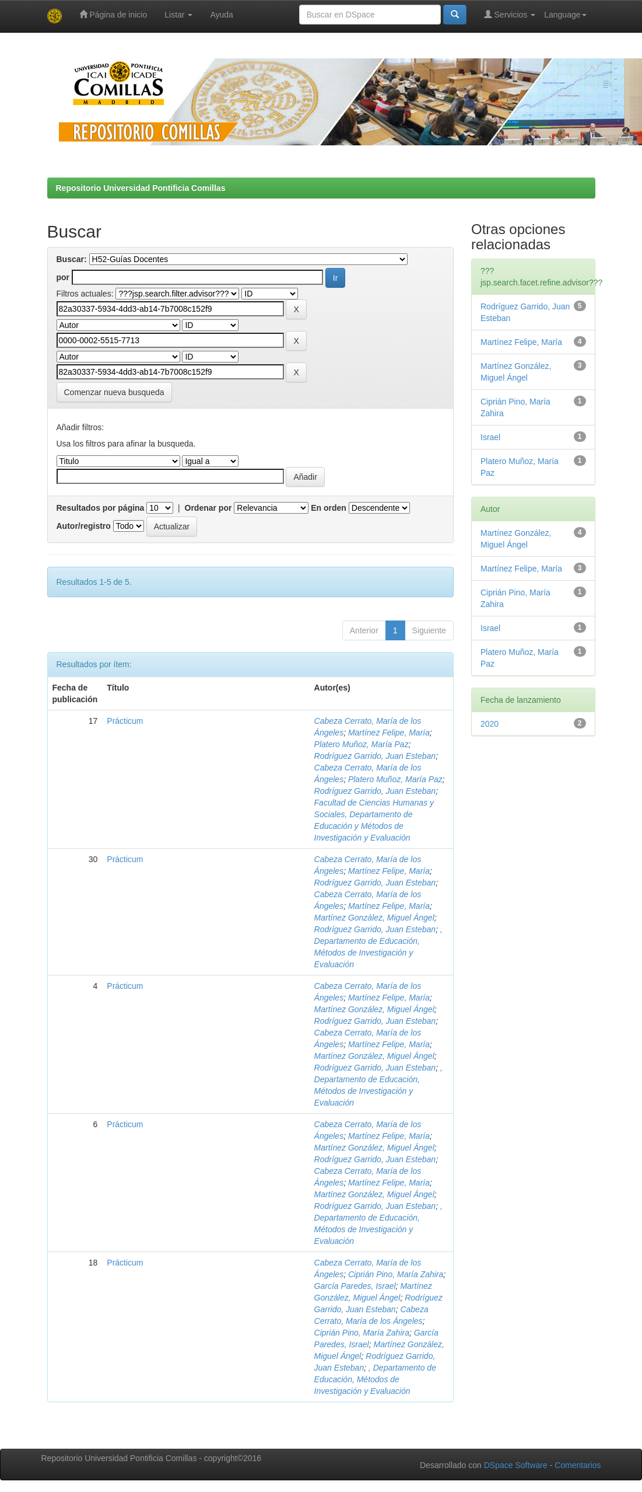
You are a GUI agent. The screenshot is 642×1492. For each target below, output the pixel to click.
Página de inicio (113, 14)
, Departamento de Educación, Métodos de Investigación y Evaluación (375, 1379)
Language (565, 14)
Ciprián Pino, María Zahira (395, 1274)
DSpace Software (516, 1465)
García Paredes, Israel (355, 1286)
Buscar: (72, 259)
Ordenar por (208, 508)
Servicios (510, 14)
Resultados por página (101, 508)
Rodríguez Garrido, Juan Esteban (375, 756)
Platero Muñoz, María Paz (361, 744)
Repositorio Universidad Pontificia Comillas (141, 188)
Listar (178, 14)
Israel (490, 437)
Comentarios (578, 1465)
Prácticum (125, 721)
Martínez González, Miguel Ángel (374, 917)
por (63, 277)
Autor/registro (84, 526)
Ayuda (221, 14)
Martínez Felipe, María (389, 732)
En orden (328, 508)
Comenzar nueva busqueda (114, 392)
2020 (489, 723)
